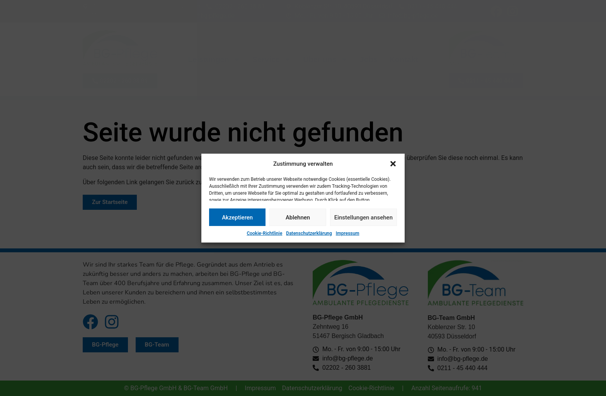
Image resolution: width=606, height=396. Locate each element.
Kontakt (403, 59)
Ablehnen (298, 217)
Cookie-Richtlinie (264, 233)
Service (271, 59)
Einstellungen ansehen (363, 217)
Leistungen (214, 59)
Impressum (347, 233)
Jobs (369, 59)
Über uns (325, 59)
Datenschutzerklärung (309, 233)
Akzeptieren (237, 217)
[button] (393, 164)
